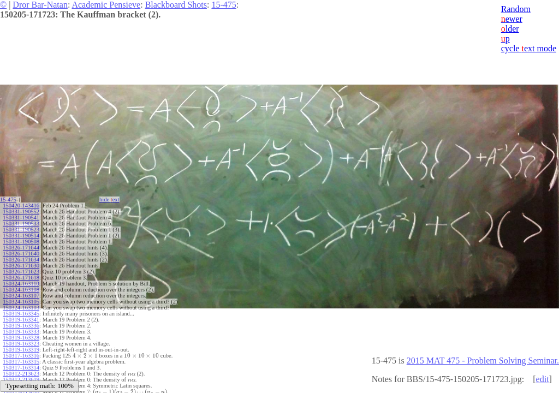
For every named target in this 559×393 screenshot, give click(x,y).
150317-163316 (21, 356)
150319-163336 (21, 326)
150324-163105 (21, 302)
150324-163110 (21, 284)
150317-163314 (21, 368)
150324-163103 (21, 308)
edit (542, 379)
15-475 (223, 4)
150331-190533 (21, 224)
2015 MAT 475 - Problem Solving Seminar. (483, 360)
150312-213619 (21, 380)
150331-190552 (21, 212)
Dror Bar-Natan (40, 4)
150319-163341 (21, 320)
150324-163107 (21, 296)
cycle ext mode (528, 48)
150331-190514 (21, 236)
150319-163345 (21, 314)
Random (516, 9)
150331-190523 (21, 230)
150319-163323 (21, 344)
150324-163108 (21, 290)
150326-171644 (21, 248)
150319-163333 (21, 332)
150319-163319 (21, 350)
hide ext (109, 199)
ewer (511, 18)
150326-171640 (21, 254)
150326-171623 (21, 272)
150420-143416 (21, 206)
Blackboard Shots (176, 4)
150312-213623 (21, 374)
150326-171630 (21, 266)
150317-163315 (21, 362)
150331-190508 (21, 242)
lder (510, 28)
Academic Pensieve (106, 4)
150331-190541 (21, 218)
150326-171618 (21, 278)
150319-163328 (21, 338)
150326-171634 (21, 260)
